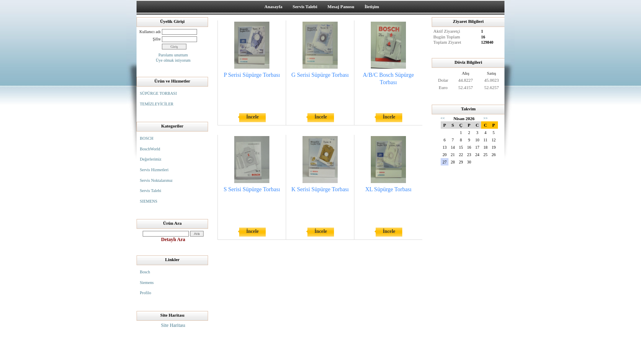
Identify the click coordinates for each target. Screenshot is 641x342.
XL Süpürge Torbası (388, 189)
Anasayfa (273, 6)
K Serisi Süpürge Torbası (320, 189)
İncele (252, 117)
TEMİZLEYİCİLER (156, 104)
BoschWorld (150, 149)
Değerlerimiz (150, 159)
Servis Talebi (305, 6)
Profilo (145, 293)
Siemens (147, 282)
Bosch (145, 272)
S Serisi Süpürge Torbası (252, 189)
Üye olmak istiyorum (173, 60)
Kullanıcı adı (150, 31)
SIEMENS (148, 201)
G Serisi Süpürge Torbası (320, 75)
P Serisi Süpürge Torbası (252, 75)
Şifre (157, 39)
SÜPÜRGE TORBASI (158, 93)
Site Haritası (173, 325)
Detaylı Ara (173, 239)
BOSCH (146, 138)
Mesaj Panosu (340, 6)
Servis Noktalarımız (156, 180)
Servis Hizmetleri (154, 170)
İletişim (372, 6)
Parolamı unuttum (173, 55)
